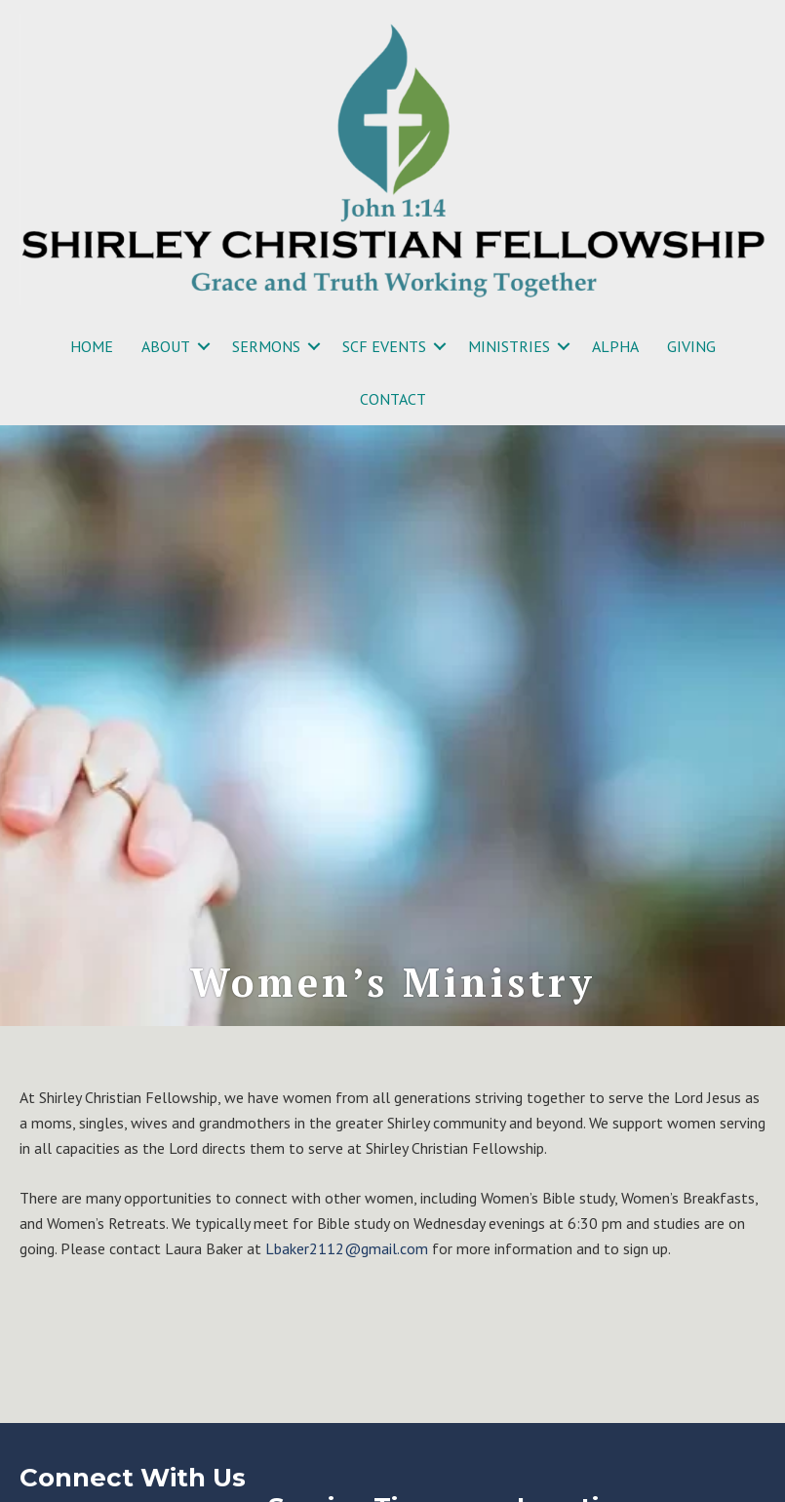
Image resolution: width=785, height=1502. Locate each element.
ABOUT (165, 346)
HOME (91, 346)
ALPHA (615, 346)
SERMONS (266, 346)
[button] (203, 346)
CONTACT (393, 399)
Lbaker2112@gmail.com (346, 1248)
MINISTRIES (509, 346)
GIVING (691, 346)
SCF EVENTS (384, 346)
